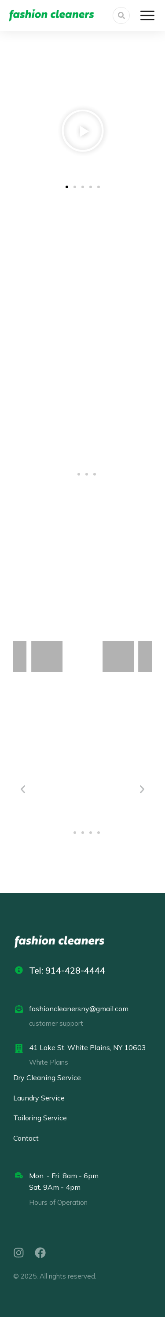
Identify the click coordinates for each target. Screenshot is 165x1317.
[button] (25, 133)
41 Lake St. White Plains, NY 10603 (87, 1047)
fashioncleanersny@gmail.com (78, 1008)
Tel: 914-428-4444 (67, 970)
